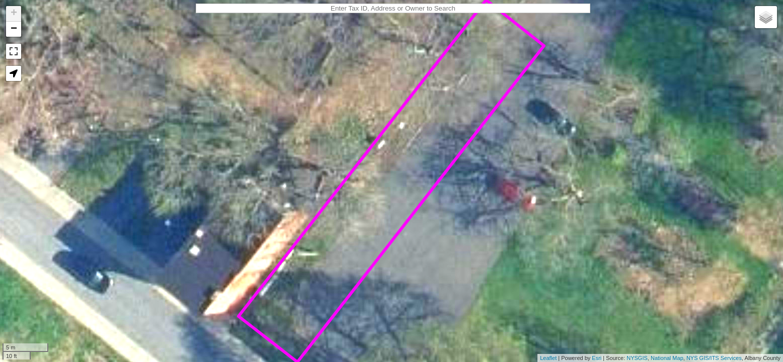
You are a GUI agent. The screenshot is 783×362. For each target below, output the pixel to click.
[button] (13, 73)
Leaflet (548, 358)
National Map (667, 358)
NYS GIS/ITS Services (714, 358)
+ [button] (14, 13)
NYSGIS (637, 358)
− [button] (14, 29)
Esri (596, 358)
